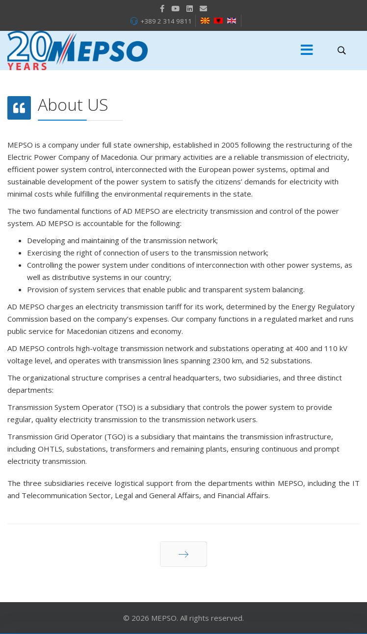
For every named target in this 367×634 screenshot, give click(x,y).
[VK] (203, 8)
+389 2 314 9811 (166, 21)
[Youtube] (175, 8)
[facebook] (162, 8)
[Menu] (307, 50)
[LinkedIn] (189, 8)
